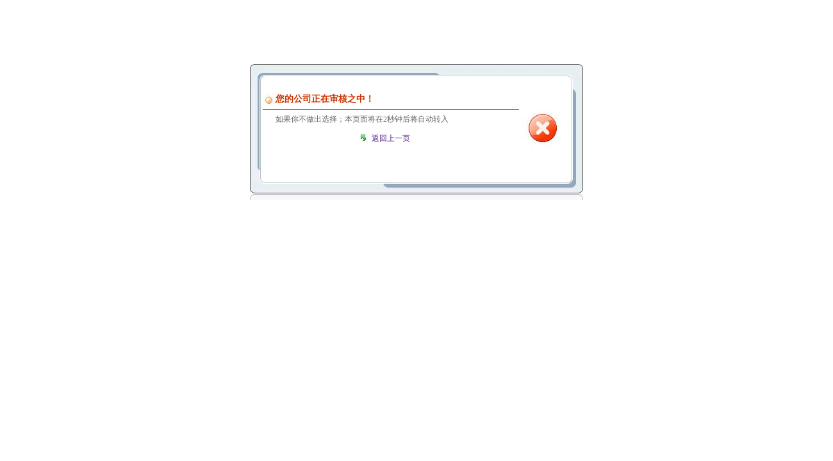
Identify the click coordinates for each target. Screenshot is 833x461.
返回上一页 (391, 138)
